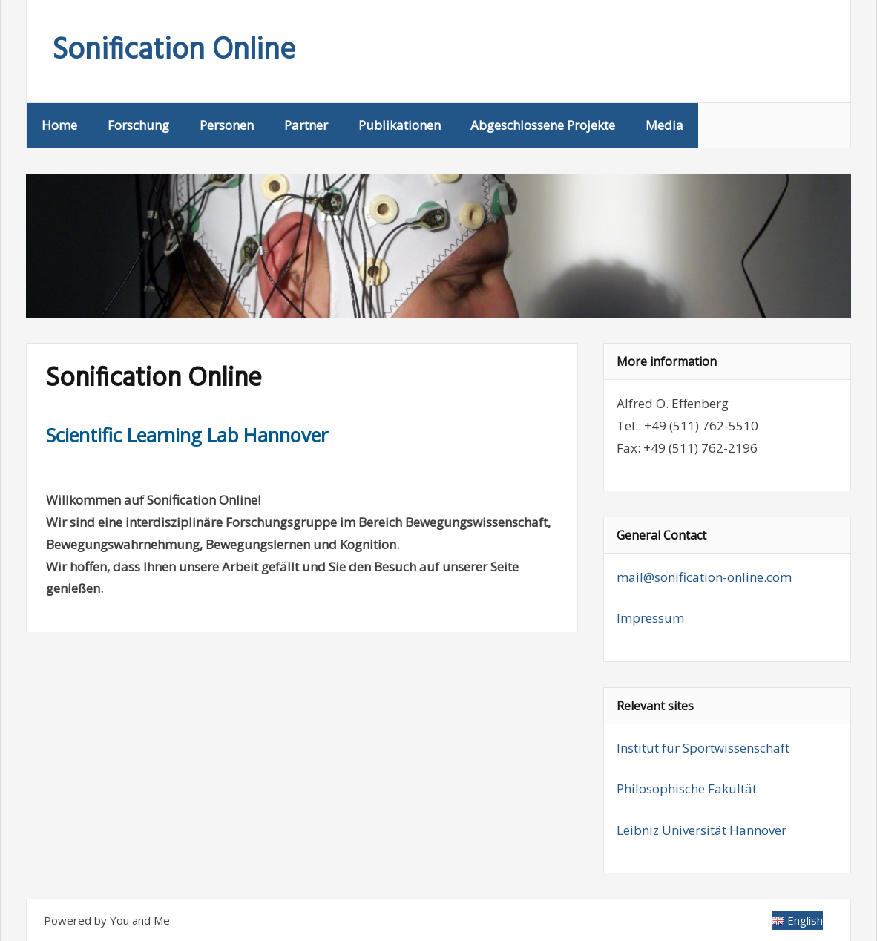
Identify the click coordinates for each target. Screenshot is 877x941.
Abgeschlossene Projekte (542, 125)
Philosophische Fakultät (687, 788)
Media (664, 125)
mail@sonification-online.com (704, 577)
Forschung (138, 125)
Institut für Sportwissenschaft (703, 747)
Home (59, 125)
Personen (227, 125)
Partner (306, 125)
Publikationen (399, 125)
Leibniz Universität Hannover (701, 830)
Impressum (650, 617)
